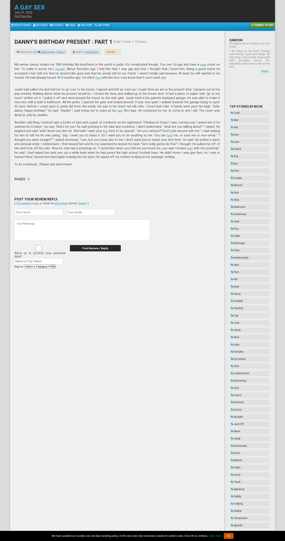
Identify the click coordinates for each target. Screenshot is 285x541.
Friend (234, 138)
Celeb (234, 349)
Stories (61, 26)
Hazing (235, 492)
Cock (233, 111)
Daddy (234, 391)
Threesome (237, 407)
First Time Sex (24, 16)
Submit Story (261, 26)
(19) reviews (23, 201)
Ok (228, 535)
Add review (46, 51)
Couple (234, 159)
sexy (189, 147)
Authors (43, 26)
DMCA (143, 527)
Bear (233, 238)
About (93, 527)
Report (61, 51)
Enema (235, 487)
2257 (101, 527)
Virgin (234, 370)
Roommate (237, 354)
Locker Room (238, 302)
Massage (236, 206)
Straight (235, 333)
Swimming (237, 307)
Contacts (190, 527)
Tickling (235, 397)
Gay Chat (94, 26)
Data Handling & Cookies (121, 527)
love (98, 77)
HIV (232, 233)
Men (233, 117)
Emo (233, 154)
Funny (234, 243)
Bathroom (236, 180)
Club (233, 296)
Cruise (234, 423)
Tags (77, 26)
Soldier (234, 402)
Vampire (235, 450)
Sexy (233, 175)
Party (233, 212)
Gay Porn (113, 26)
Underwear (237, 185)
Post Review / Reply (92, 246)
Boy (233, 143)
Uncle (234, 376)
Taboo (234, 476)
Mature (235, 365)
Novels (234, 497)
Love (233, 132)
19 (34, 51)
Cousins (235, 444)
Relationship (238, 217)
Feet (233, 169)
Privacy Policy (175, 527)
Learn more (215, 535)
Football (235, 249)
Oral (233, 312)
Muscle (235, 164)
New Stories (22, 26)
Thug (233, 465)
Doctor (234, 328)
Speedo (235, 413)
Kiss (233, 127)
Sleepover (236, 428)
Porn (233, 228)
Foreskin (235, 286)
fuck (169, 134)
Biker (233, 460)
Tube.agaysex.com (166, 524)
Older (234, 201)
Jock (233, 265)
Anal (233, 275)
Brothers (235, 323)
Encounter (236, 291)
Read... (265, 71)
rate (36, 201)
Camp (234, 270)
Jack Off (235, 339)
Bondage (236, 481)
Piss (233, 196)
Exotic (234, 434)
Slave (234, 344)
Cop (233, 259)
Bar (232, 148)
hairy (120, 110)
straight (60, 69)
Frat (233, 455)
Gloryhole (236, 439)
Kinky (233, 418)
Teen (233, 191)
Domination (237, 471)
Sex (232, 122)
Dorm (234, 360)
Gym (233, 222)
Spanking (236, 386)
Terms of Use (157, 527)
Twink (234, 381)
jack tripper (92, 51)
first (105, 130)
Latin (233, 280)
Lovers (234, 317)
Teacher (235, 254)
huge (203, 64)
